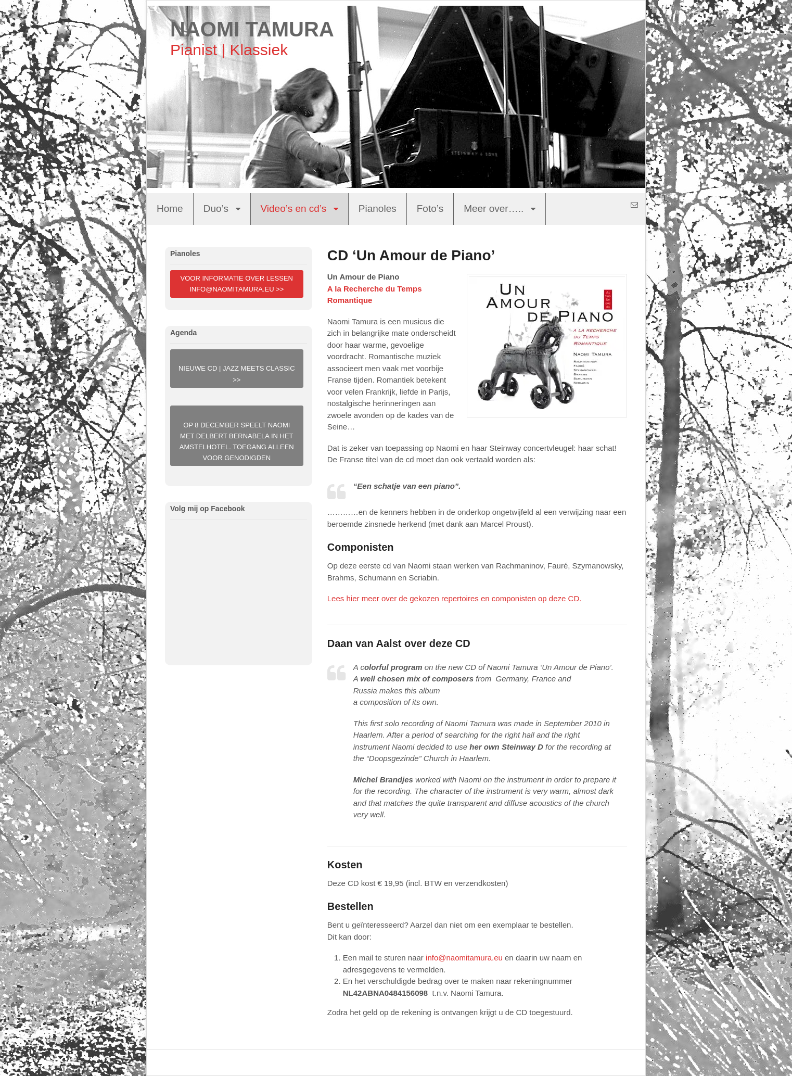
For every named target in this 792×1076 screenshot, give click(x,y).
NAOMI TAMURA (252, 29)
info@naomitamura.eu (464, 957)
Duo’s (215, 208)
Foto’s (430, 208)
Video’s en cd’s (294, 208)
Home (170, 208)
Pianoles (378, 208)
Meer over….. (493, 208)
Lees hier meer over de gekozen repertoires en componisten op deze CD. (454, 598)
